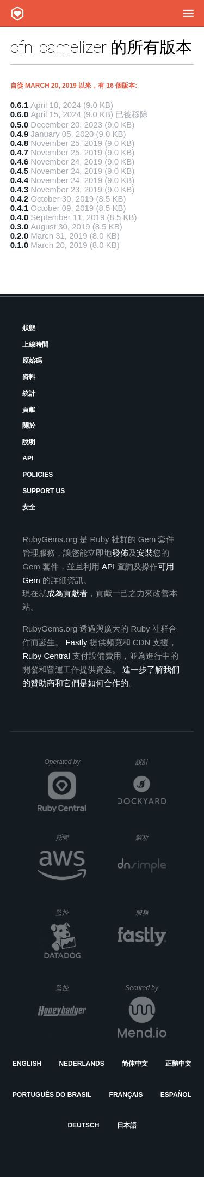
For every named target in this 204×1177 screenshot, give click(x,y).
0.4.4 (19, 180)
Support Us (43, 491)
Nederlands (81, 1063)
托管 (69, 837)
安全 (28, 507)
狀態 (28, 328)
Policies (37, 474)
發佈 (120, 552)
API (27, 458)
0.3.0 (19, 226)
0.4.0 (19, 217)
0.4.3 (19, 189)
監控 (70, 912)
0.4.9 (19, 133)
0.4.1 (19, 208)
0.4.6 (19, 161)
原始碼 (32, 361)
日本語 (127, 1125)
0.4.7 (19, 152)
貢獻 (28, 410)
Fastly (76, 642)
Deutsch (83, 1125)
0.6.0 (19, 114)
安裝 (145, 552)
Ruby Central (46, 655)
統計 (28, 393)
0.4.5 (19, 170)
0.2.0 (19, 235)
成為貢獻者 (67, 593)
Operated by (65, 765)
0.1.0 (19, 245)
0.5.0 (19, 124)
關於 (28, 425)
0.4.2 (19, 198)
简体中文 (135, 1063)
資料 (28, 377)
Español (175, 1095)
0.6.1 (19, 105)
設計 (150, 761)
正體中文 (178, 1063)
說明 (28, 442)
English (27, 1063)
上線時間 (35, 344)
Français (126, 1095)
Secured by (145, 988)
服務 (150, 912)
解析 (150, 837)
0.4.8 (19, 143)
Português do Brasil (52, 1095)
